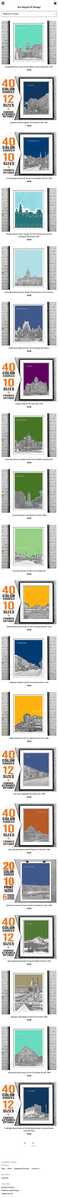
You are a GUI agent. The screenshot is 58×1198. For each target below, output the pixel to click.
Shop (4, 1168)
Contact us (35, 1168)
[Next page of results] (33, 1143)
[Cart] (55, 4)
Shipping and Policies (22, 1168)
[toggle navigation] (3, 3)
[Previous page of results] (24, 1143)
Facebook (5, 1178)
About (9, 1168)
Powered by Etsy (7, 1193)
